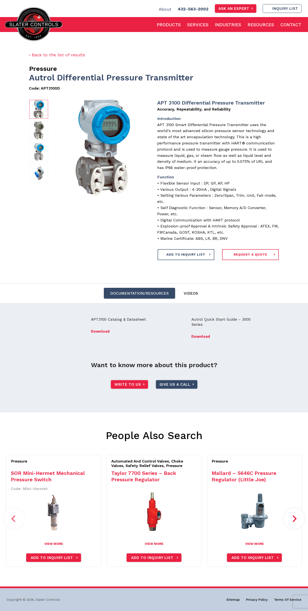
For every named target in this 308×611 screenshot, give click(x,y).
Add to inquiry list (52, 558)
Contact (290, 24)
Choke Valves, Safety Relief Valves (147, 463)
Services (197, 24)
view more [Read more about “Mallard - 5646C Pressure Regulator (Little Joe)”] (254, 544)
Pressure (43, 68)
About (165, 9)
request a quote (250, 254)
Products (169, 24)
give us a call (175, 390)
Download (100, 338)
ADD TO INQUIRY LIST (185, 254)
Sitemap (233, 600)
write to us (127, 390)
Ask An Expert (234, 8)
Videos (191, 295)
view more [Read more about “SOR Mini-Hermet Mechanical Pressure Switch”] (53, 544)
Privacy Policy (257, 600)
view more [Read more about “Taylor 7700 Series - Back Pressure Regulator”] (154, 544)
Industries (228, 24)
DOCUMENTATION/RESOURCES (139, 295)
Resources (261, 24)
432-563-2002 (193, 9)
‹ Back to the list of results (57, 54)
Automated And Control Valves (140, 461)
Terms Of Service (287, 600)
